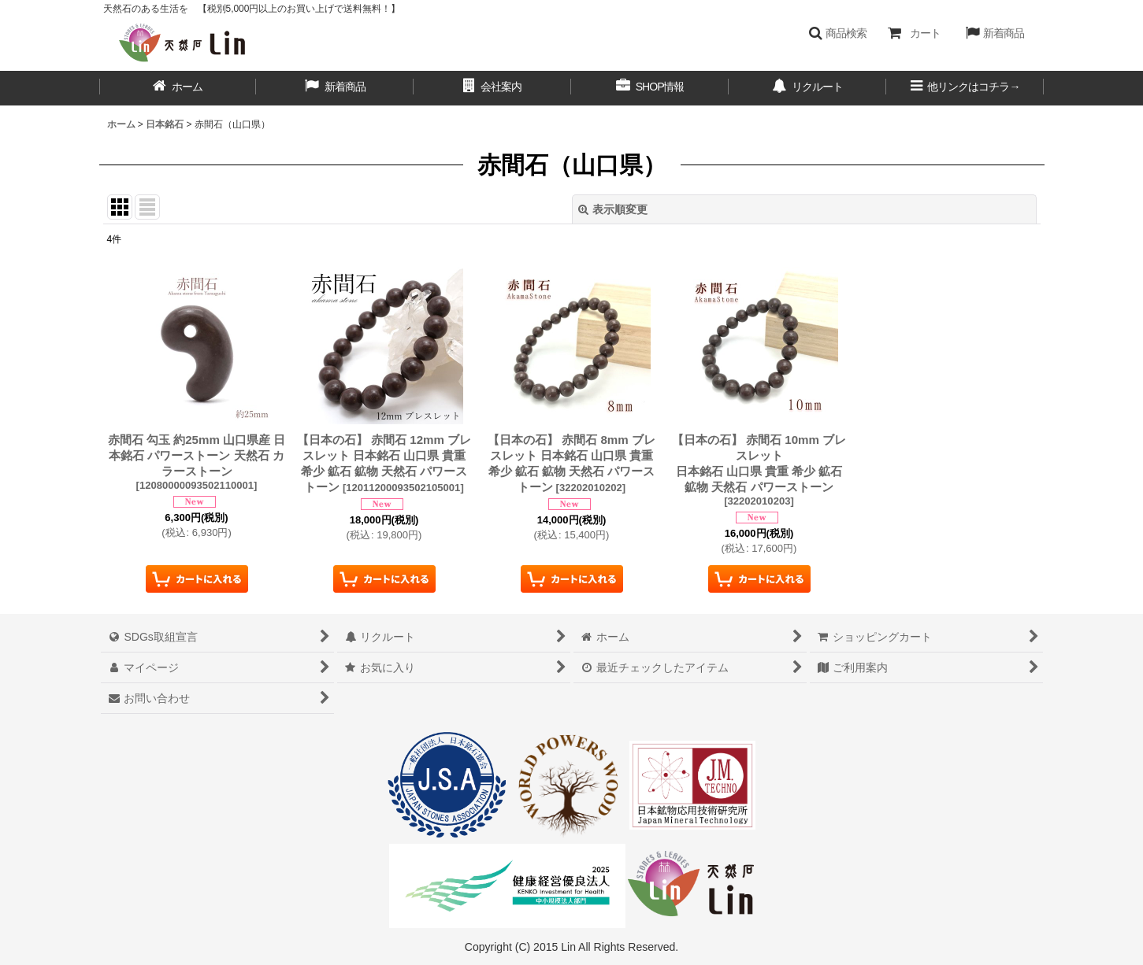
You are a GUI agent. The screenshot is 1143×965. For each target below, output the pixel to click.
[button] (837, 33)
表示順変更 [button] (613, 209)
